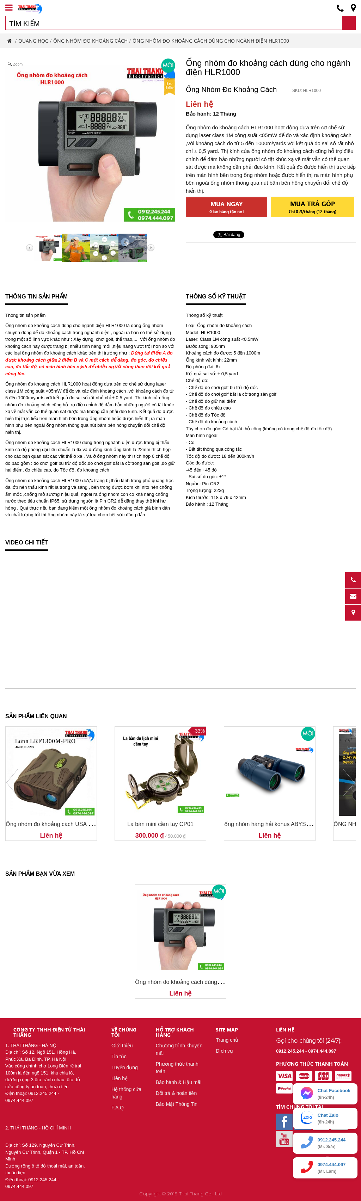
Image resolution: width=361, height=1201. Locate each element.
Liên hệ (119, 1078)
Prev (12, 782)
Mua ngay (226, 207)
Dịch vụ (224, 1051)
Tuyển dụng (124, 1067)
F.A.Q (117, 1107)
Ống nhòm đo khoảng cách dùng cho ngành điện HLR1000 (209, 982)
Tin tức (119, 1056)
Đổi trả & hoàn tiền (176, 1093)
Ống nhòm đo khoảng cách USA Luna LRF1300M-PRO (75, 824)
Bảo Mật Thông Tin (176, 1104)
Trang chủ (227, 1040)
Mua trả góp (312, 206)
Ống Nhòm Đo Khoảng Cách (90, 40)
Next (349, 782)
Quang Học (33, 40)
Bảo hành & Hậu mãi (179, 1082)
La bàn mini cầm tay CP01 (160, 824)
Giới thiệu (122, 1045)
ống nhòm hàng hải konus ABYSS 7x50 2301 (280, 824)
